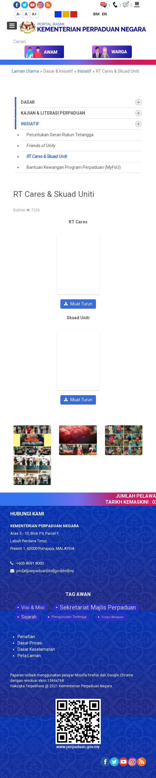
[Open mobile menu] (12, 26)
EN (104, 14)
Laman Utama (25, 71)
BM (96, 14)
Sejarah (29, 617)
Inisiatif (85, 71)
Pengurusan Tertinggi (69, 617)
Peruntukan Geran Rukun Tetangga (60, 134)
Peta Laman (29, 655)
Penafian (26, 636)
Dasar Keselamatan (36, 649)
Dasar (28, 102)
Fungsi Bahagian (113, 617)
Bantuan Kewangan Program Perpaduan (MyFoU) (74, 167)
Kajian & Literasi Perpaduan (53, 113)
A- (19, 14)
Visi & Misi (33, 607)
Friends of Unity (41, 145)
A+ (34, 14)
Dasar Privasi (30, 643)
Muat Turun (78, 303)
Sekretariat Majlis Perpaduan (98, 607)
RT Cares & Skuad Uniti (47, 156)
